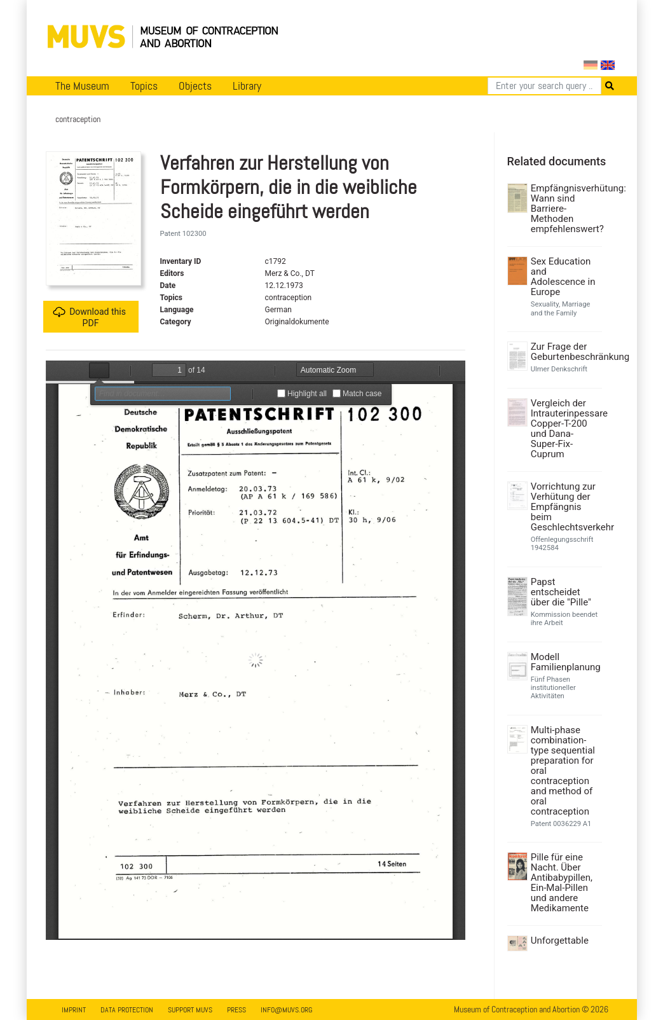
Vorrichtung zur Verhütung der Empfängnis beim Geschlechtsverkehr (565, 506)
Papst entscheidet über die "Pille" (561, 592)
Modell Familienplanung (565, 662)
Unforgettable (560, 940)
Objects (195, 85)
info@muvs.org (286, 1010)
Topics (144, 85)
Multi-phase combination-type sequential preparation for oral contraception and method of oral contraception (563, 771)
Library (247, 85)
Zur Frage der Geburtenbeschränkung (565, 351)
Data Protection (126, 1010)
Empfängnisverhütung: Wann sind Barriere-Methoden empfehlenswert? (565, 208)
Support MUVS (190, 1010)
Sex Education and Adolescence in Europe (563, 276)
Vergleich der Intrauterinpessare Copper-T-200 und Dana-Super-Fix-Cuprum (565, 428)
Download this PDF (89, 317)
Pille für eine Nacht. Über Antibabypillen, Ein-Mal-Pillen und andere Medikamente (561, 882)
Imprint (74, 1010)
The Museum (82, 85)
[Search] (544, 86)
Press (236, 1010)
